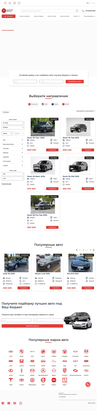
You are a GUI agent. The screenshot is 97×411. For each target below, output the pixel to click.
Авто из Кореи (38, 16)
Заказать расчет (32, 326)
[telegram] (5, 3)
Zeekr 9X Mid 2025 (71, 176)
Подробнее (52, 150)
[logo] (7, 10)
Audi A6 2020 (9, 274)
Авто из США (52, 16)
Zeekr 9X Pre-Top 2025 (37, 215)
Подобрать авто (74, 81)
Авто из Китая (64, 16)
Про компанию (89, 16)
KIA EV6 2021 (73, 274)
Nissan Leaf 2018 (42, 274)
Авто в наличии (25, 16)
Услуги (75, 16)
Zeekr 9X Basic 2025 (36, 176)
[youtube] (19, 3)
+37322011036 (88, 11)
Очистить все (6, 184)
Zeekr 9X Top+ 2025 (35, 138)
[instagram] (14, 3)
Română (92, 3)
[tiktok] (10, 3)
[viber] (15, 403)
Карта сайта (91, 403)
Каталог (9, 16)
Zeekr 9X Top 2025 (71, 138)
